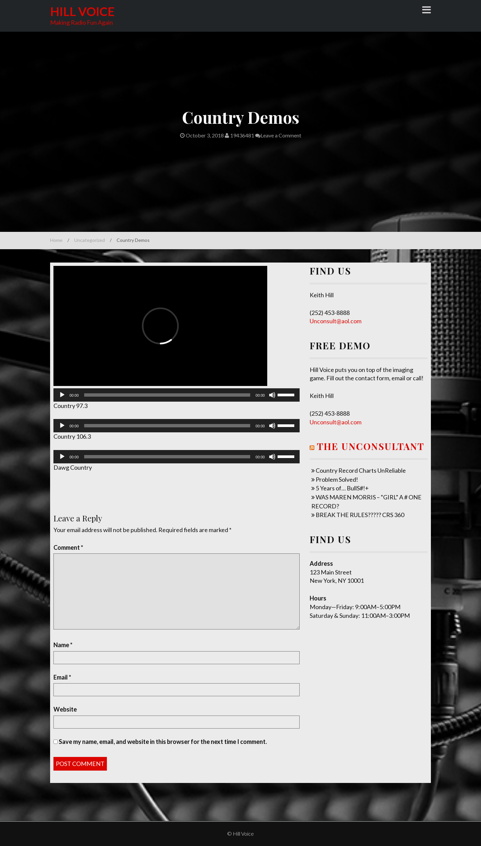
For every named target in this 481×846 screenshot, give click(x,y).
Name (62, 645)
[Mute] (272, 395)
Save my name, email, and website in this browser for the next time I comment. (163, 741)
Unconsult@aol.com (335, 321)
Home (56, 240)
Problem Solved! (337, 479)
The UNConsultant (370, 446)
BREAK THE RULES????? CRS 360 (360, 514)
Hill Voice (82, 11)
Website (65, 709)
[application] (176, 395)
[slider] (167, 395)
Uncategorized (89, 240)
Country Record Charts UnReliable (361, 470)
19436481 (239, 135)
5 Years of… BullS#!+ (342, 488)
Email (62, 677)
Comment (68, 547)
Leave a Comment (278, 135)
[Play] (62, 395)
